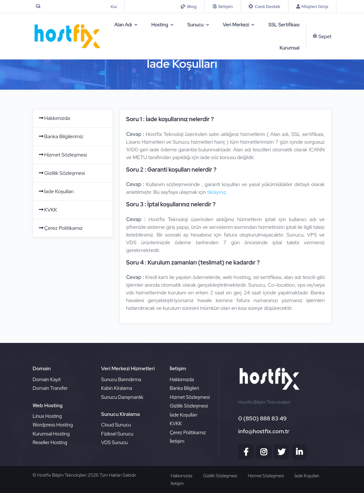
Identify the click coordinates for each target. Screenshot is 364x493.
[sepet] (318, 36)
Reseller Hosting (50, 442)
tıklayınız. (217, 192)
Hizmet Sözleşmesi (62, 154)
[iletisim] (188, 6)
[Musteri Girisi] (312, 6)
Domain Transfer (50, 388)
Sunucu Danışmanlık (122, 397)
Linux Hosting (47, 416)
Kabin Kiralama (116, 388)
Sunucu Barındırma (121, 379)
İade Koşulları (56, 191)
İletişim (177, 441)
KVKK (47, 209)
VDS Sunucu (114, 442)
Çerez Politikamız (60, 228)
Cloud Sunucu (116, 425)
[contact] (223, 6)
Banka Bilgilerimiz (61, 136)
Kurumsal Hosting (51, 434)
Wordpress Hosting (53, 425)
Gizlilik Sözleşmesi (61, 173)
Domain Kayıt (47, 379)
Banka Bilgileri (184, 388)
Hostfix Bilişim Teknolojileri (62, 475)
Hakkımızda (54, 118)
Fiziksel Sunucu (117, 434)
